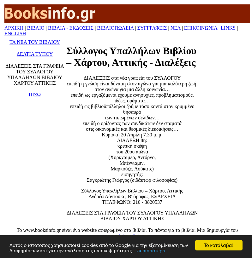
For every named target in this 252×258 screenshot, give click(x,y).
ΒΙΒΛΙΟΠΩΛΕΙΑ (115, 28)
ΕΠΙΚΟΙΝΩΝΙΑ (200, 28)
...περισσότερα (149, 251)
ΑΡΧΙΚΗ (13, 28)
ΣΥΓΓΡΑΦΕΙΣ (152, 28)
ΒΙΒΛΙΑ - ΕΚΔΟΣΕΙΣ (70, 28)
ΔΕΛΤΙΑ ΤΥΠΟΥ (35, 54)
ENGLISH (15, 33)
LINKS (228, 28)
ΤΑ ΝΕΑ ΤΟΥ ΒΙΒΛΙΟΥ (34, 42)
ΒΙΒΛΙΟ (36, 28)
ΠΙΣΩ (35, 94)
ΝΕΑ (176, 28)
